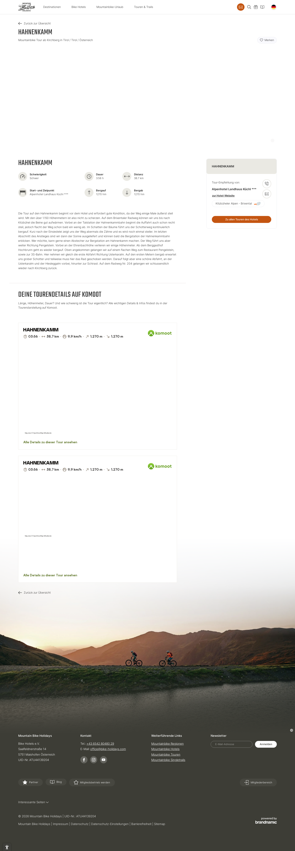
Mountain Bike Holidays (34, 824)
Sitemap (159, 824)
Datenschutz (80, 824)
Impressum (61, 824)
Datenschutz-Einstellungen (110, 824)
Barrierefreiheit (141, 824)
